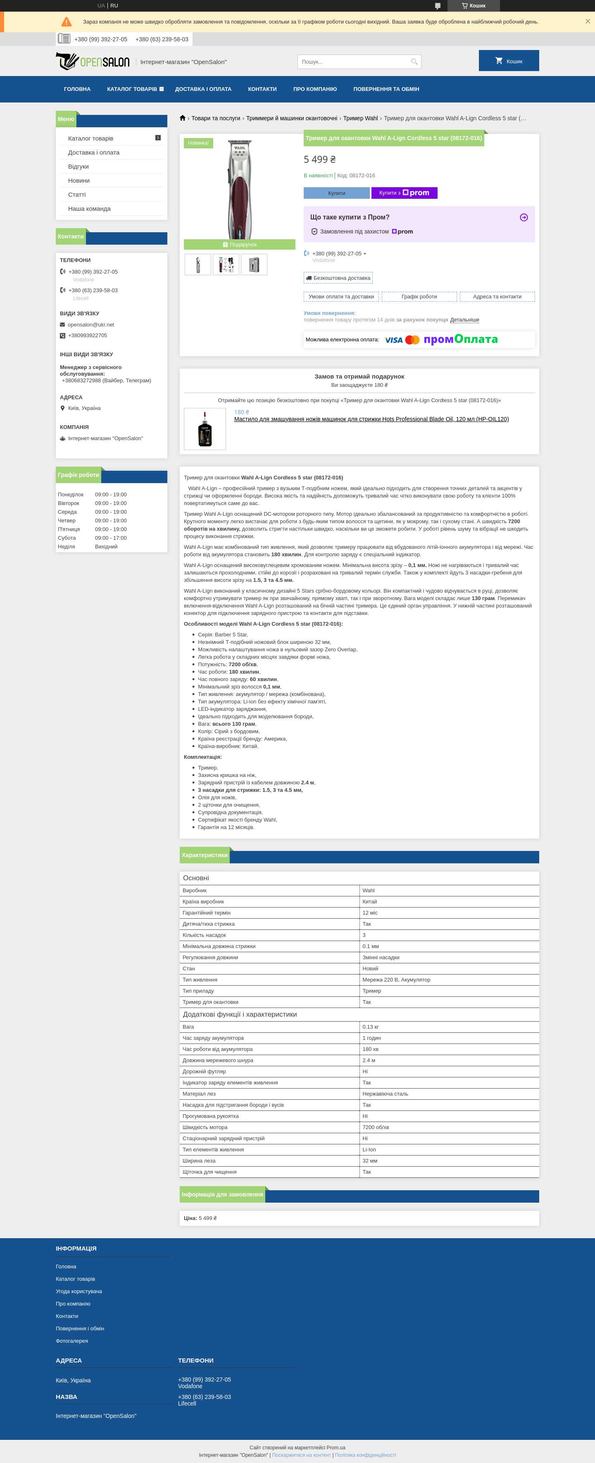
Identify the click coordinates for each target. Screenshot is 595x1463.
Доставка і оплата (203, 89)
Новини (79, 180)
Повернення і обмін (80, 1328)
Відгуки (78, 166)
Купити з (404, 193)
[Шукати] (414, 62)
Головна (77, 89)
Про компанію (315, 89)
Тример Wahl (360, 118)
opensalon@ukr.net (91, 325)
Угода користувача (79, 1291)
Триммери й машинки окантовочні (291, 118)
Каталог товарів (132, 89)
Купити (336, 193)
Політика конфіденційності (365, 1455)
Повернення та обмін (386, 89)
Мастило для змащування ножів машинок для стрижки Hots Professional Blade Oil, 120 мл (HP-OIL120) (371, 419)
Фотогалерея (72, 1341)
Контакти (262, 89)
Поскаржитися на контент (301, 1455)
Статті (77, 194)
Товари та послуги (215, 118)
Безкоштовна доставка (342, 278)
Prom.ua (336, 1448)
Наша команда (89, 208)
